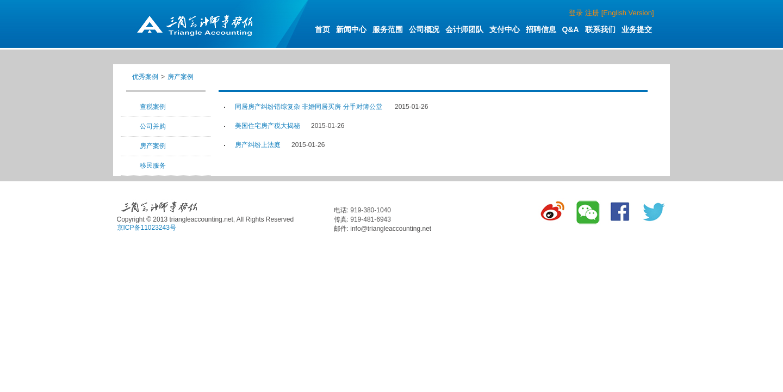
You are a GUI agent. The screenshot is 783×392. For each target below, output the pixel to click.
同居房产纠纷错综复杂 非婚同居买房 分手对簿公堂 (309, 107)
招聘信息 (541, 29)
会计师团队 (464, 29)
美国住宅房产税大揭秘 (267, 126)
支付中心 (504, 29)
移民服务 (153, 165)
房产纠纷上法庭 (258, 145)
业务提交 (637, 29)
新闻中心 (351, 29)
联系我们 (600, 29)
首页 (322, 29)
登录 (576, 13)
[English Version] (627, 13)
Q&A (570, 29)
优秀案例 (145, 77)
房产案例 (180, 77)
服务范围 (387, 29)
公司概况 (424, 29)
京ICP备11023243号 (146, 227)
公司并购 (153, 126)
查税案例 (153, 107)
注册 (592, 13)
